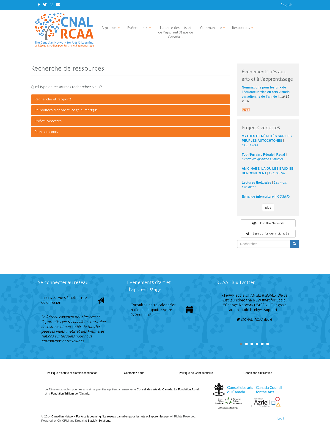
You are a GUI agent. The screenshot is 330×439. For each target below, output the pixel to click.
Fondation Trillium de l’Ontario (70, 393)
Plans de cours (46, 132)
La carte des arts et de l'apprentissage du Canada (175, 32)
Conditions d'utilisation (258, 373)
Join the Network (268, 223)
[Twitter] (45, 5)
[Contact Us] (58, 5)
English (286, 5)
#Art (266, 300)
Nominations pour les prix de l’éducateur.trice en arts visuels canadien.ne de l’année (266, 92)
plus (268, 207)
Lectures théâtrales (256, 182)
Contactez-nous (134, 373)
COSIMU (283, 196)
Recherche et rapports (53, 99)
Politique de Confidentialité (196, 373)
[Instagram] (51, 5)
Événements (139, 27)
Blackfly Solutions (99, 420)
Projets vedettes (48, 121)
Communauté (212, 27)
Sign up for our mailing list (268, 233)
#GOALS (269, 295)
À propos (111, 27)
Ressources (242, 27)
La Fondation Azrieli (186, 389)
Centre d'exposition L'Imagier (262, 159)
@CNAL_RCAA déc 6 (254, 319)
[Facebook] (39, 5)
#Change (230, 305)
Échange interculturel (258, 196)
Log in (281, 418)
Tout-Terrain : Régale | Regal (263, 154)
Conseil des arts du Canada (154, 389)
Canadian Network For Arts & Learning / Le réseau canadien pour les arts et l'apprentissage (109, 416)
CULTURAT (250, 145)
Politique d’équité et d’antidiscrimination (72, 373)
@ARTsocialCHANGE (243, 295)
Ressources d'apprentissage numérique (66, 110)
